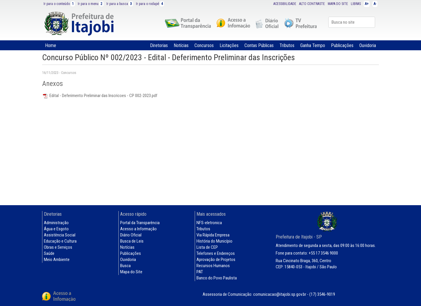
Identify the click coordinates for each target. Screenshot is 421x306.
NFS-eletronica (209, 222)
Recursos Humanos (213, 265)
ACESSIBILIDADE (284, 4)
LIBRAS (356, 4)
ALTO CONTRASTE (312, 4)
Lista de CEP (207, 247)
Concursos (204, 45)
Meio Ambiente (57, 259)
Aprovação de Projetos (215, 259)
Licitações (229, 45)
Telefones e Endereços (215, 253)
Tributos (286, 45)
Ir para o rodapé (150, 3)
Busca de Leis (132, 241)
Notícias (181, 45)
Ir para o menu (90, 3)
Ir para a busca (119, 3)
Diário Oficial (131, 235)
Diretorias (159, 45)
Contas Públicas (259, 45)
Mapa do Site (131, 271)
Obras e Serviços (58, 247)
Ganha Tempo (312, 45)
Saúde (49, 253)
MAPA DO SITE (338, 4)
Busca (125, 265)
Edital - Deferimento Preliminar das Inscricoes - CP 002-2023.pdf (99, 95)
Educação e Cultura (60, 241)
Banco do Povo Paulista (216, 278)
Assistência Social (59, 235)
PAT (199, 271)
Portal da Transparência (140, 222)
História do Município (214, 241)
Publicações (342, 45)
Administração (56, 222)
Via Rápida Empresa (213, 235)
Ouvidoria (367, 45)
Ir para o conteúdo (59, 3)
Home (50, 45)
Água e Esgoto (56, 228)
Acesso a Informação (138, 228)
